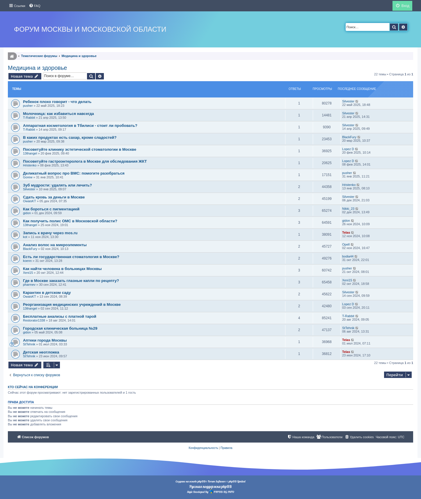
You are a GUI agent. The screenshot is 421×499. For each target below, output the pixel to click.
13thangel (30, 153)
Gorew (27, 177)
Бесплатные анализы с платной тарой (59, 316)
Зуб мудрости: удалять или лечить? (57, 185)
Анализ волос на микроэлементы (55, 245)
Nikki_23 (348, 208)
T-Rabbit (29, 117)
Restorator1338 (34, 320)
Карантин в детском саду (47, 292)
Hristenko (29, 165)
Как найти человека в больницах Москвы (62, 269)
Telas (346, 232)
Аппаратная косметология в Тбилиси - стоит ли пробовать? (80, 125)
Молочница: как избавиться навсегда (58, 113)
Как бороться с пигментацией (51, 209)
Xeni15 (28, 272)
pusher (28, 105)
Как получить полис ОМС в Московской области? (70, 221)
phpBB (201, 481)
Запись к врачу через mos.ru (50, 233)
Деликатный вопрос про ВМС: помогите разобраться (74, 173)
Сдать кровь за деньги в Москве (54, 197)
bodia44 (348, 256)
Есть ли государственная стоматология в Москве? (71, 257)
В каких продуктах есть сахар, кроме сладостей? (69, 137)
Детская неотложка (41, 352)
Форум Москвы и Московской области (90, 29)
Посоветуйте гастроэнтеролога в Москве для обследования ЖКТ (85, 161)
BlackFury (349, 137)
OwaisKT (29, 201)
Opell (346, 244)
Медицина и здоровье (37, 68)
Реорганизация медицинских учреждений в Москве (72, 304)
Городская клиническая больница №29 (60, 328)
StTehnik (348, 328)
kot (25, 237)
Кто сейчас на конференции (33, 387)
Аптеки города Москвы (45, 340)
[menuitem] (34, 5)
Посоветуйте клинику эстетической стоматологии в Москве (79, 149)
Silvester (348, 101)
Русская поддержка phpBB (210, 486)
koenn (27, 260)
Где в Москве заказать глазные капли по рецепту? (71, 280)
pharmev (29, 284)
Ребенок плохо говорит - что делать (57, 102)
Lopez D (348, 149)
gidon (27, 213)
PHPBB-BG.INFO (221, 491)
